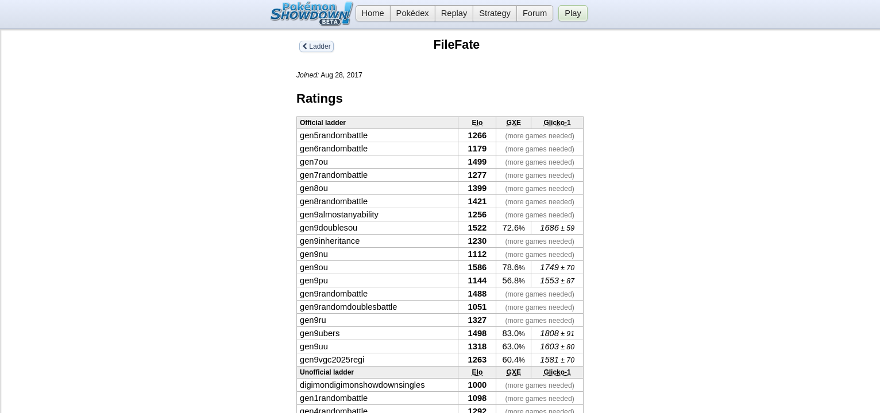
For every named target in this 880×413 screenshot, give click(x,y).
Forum (535, 13)
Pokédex (412, 13)
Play (573, 13)
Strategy (495, 13)
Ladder (316, 46)
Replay (454, 13)
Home (370, 13)
